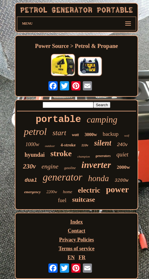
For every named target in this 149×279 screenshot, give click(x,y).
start (59, 133)
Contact (76, 231)
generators (103, 156)
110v (85, 145)
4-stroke (68, 145)
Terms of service (76, 248)
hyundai (35, 155)
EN (71, 257)
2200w (51, 192)
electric (89, 190)
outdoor (50, 146)
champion (83, 156)
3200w (121, 180)
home (67, 191)
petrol (35, 131)
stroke (61, 153)
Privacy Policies (76, 240)
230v (29, 166)
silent (102, 143)
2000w (123, 167)
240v (122, 144)
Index (76, 222)
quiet (122, 154)
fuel (62, 200)
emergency (32, 192)
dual (31, 180)
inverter (96, 165)
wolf (126, 135)
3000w (91, 134)
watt (75, 135)
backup (111, 134)
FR (82, 257)
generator (62, 177)
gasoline (70, 168)
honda (98, 178)
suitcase (83, 199)
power (117, 189)
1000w (32, 144)
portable (58, 119)
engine (50, 166)
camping (102, 120)
